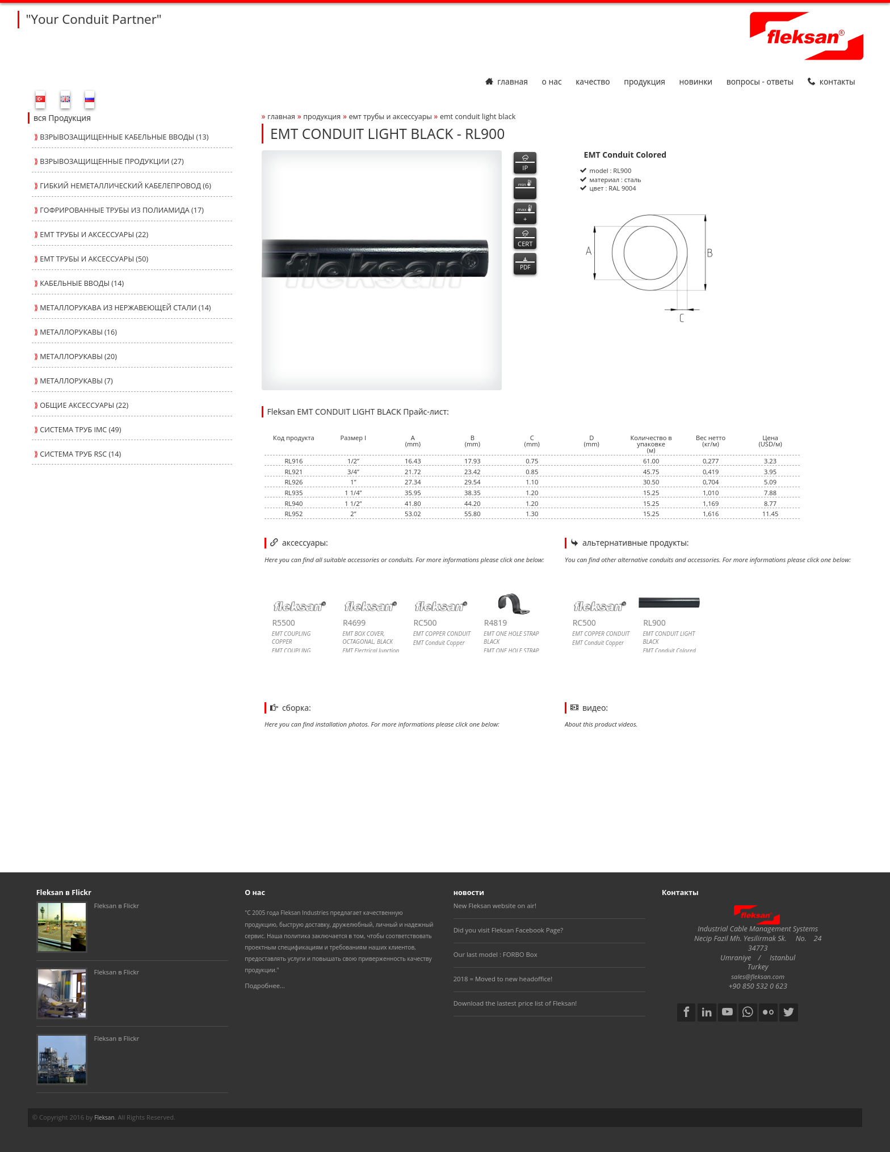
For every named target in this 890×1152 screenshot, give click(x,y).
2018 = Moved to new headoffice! (503, 978)
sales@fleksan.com (757, 976)
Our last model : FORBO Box (496, 954)
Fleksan (104, 1117)
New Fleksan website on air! (495, 905)
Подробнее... (265, 985)
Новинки (696, 81)
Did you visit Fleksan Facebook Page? (509, 930)
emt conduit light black (477, 116)
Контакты (831, 81)
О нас (551, 81)
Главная (506, 81)
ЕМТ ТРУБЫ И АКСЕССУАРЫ (391, 116)
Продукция (644, 81)
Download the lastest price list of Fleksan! (515, 1003)
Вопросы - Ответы (760, 81)
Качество (593, 81)
